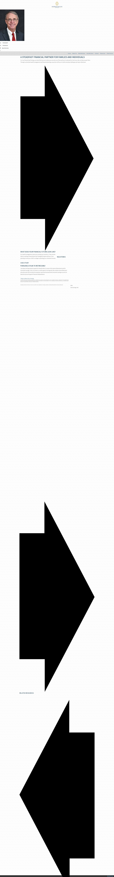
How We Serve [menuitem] (90, 53)
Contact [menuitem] (97, 53)
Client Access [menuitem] (110, 53)
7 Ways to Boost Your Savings (27, 278)
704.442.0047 (5, 42)
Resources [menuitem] (102, 53)
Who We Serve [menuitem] (82, 53)
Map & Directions (5, 48)
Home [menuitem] (70, 53)
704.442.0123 (5, 45)
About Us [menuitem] (75, 53)
